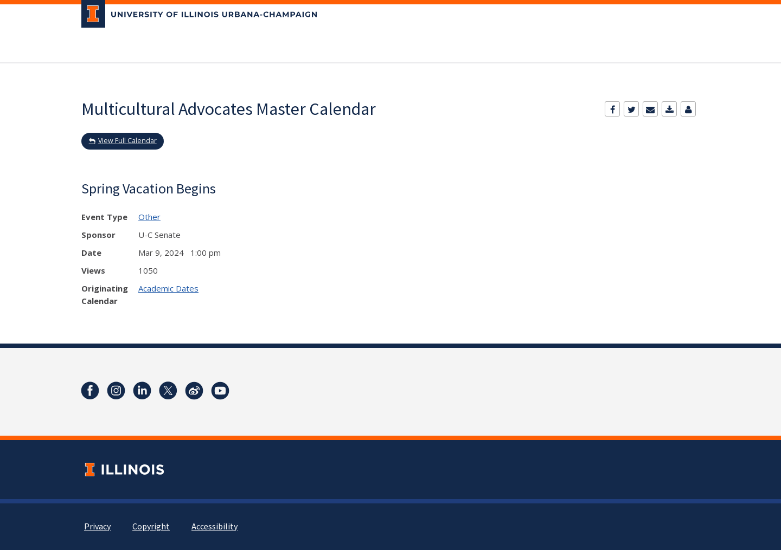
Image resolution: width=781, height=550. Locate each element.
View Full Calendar (127, 140)
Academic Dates (168, 288)
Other (149, 216)
